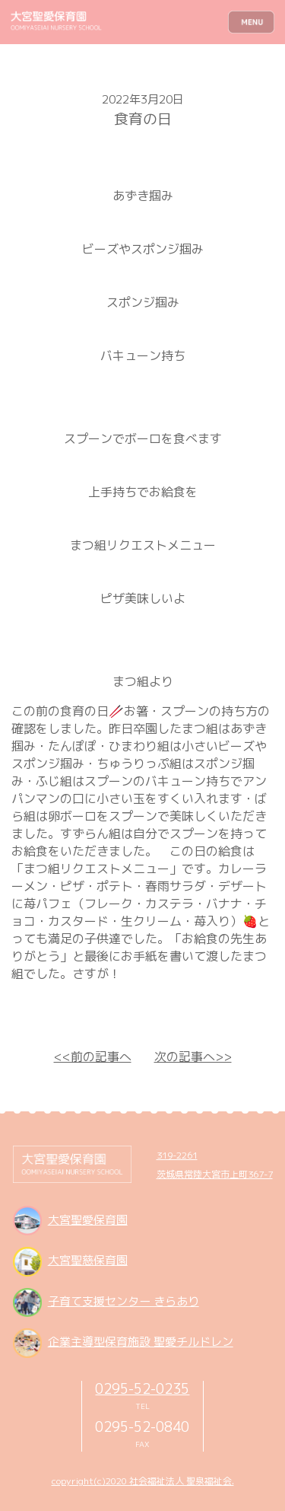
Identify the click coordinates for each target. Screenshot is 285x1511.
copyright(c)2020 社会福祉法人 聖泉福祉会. (143, 1480)
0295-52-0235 (142, 1388)
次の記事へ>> (193, 1056)
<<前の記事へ (92, 1056)
